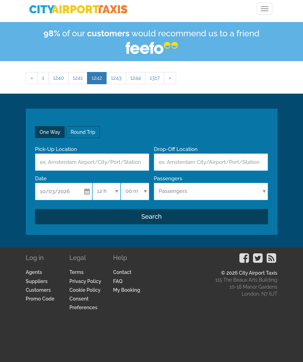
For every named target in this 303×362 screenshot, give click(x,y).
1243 (116, 78)
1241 (78, 78)
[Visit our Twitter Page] (257, 260)
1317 (155, 78)
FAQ (118, 281)
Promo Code (40, 299)
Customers (38, 290)
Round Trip (83, 132)
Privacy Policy (85, 281)
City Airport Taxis (258, 273)
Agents (34, 272)
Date (40, 178)
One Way (49, 132)
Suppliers (37, 281)
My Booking (126, 290)
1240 (58, 78)
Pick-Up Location (56, 149)
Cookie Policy (85, 290)
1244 (135, 78)
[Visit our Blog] (271, 260)
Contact (122, 272)
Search (151, 216)
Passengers (168, 178)
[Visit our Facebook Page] (244, 260)
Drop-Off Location (175, 149)
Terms (77, 272)
